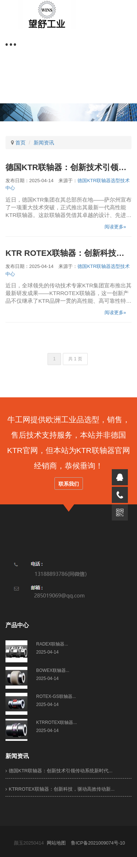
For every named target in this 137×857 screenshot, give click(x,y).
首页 (20, 143)
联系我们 (68, 484)
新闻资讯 (44, 143)
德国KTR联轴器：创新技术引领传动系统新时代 (68, 167)
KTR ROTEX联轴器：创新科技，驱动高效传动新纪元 (68, 253)
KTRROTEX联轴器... (56, 722)
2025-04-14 (47, 652)
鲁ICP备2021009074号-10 (100, 843)
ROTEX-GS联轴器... (56, 696)
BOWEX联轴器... (52, 670)
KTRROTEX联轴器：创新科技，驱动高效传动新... (60, 789)
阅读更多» (115, 226)
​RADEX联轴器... (52, 644)
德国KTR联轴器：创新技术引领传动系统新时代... (59, 770)
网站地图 (58, 843)
